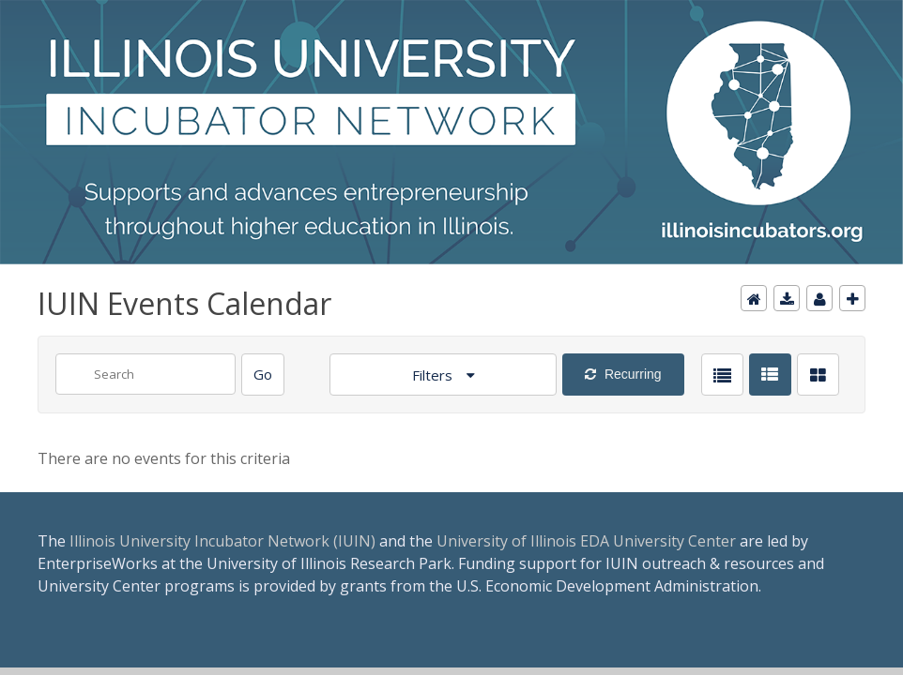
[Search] (262, 374)
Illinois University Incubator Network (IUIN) (222, 541)
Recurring (631, 374)
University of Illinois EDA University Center (586, 541)
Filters (434, 375)
